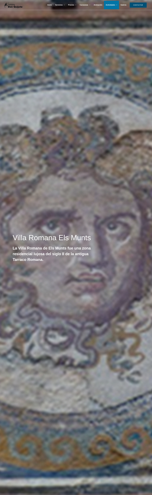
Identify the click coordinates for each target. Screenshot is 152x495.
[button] (64, 5)
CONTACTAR (138, 5)
